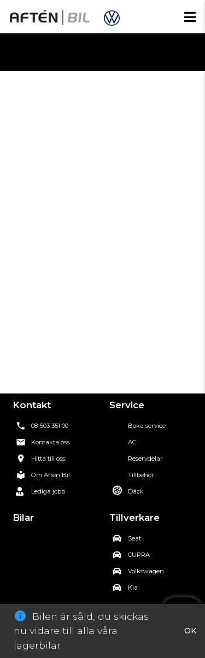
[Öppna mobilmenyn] (189, 17)
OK (190, 631)
